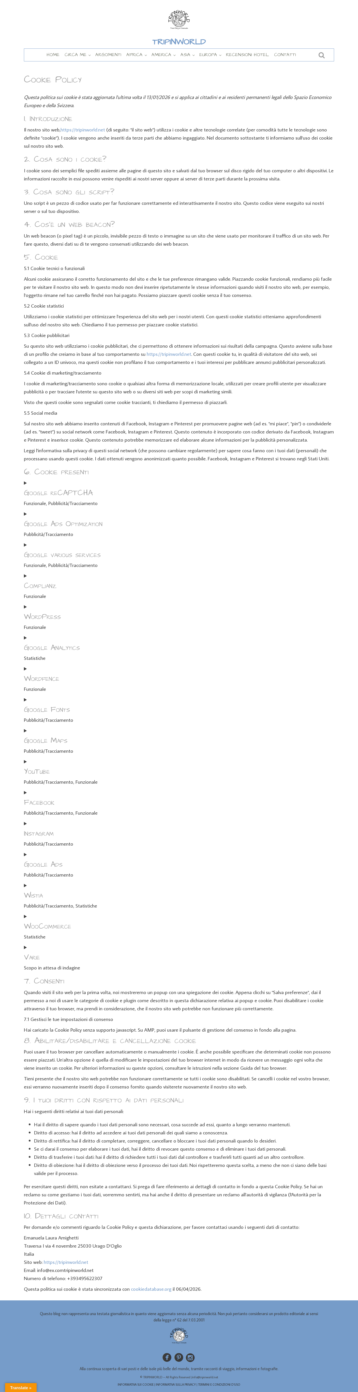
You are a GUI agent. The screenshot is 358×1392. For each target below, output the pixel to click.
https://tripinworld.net (83, 129)
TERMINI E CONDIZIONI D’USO (219, 1384)
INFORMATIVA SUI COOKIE (136, 1384)
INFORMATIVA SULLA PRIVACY (176, 1384)
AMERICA (161, 55)
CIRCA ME (75, 55)
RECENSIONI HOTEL (247, 55)
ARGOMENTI (108, 55)
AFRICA (134, 55)
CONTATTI (285, 55)
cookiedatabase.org (151, 1288)
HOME (53, 55)
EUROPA (208, 55)
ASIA (185, 55)
